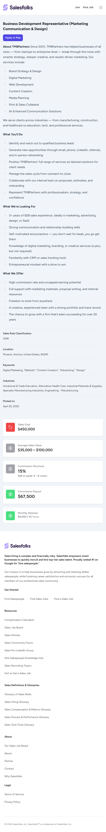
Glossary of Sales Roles (17, 694)
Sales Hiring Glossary (16, 702)
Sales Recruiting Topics (17, 665)
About (8, 753)
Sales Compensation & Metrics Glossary (27, 709)
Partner (8, 761)
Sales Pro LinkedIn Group (18, 650)
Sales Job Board (13, 627)
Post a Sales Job (63, 599)
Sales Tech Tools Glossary (19, 724)
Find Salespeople (14, 599)
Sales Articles (12, 635)
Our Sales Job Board (16, 745)
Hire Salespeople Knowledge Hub (23, 658)
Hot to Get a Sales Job (17, 673)
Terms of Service (14, 794)
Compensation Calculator (19, 620)
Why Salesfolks (13, 776)
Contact (9, 768)
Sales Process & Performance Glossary (26, 717)
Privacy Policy (12, 802)
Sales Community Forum (18, 642)
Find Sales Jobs (39, 599)
